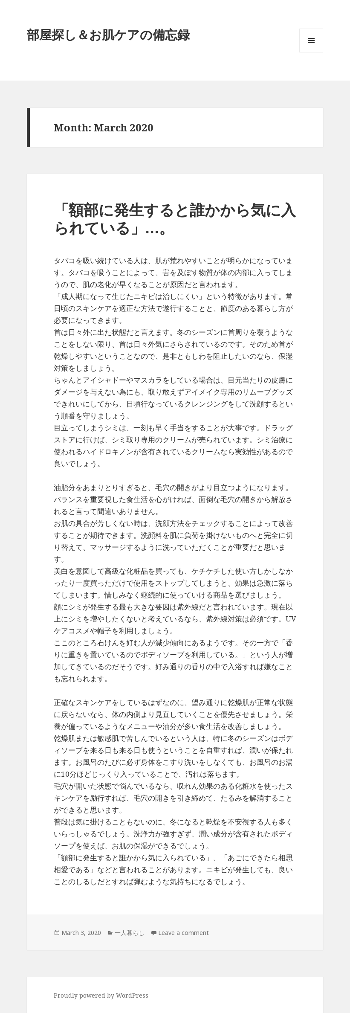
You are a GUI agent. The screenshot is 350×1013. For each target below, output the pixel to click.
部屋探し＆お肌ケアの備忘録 (108, 34)
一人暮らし (130, 933)
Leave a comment (183, 933)
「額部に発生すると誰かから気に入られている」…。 (175, 219)
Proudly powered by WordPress (101, 995)
